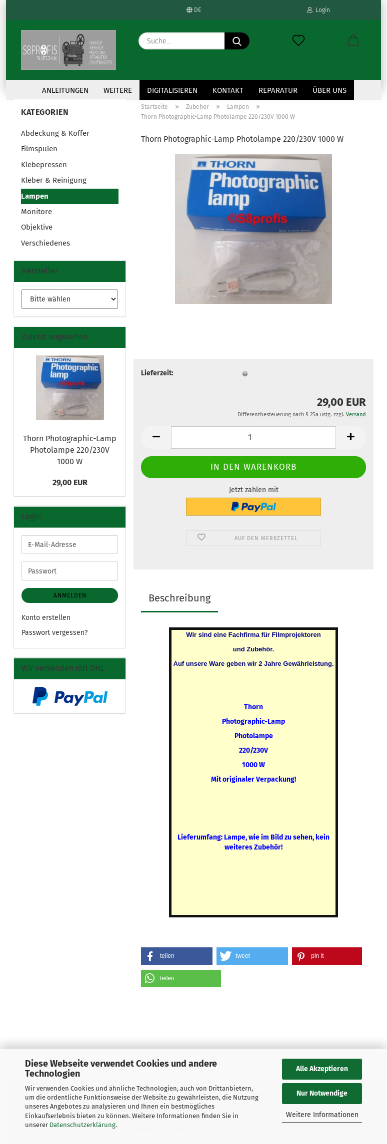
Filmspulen (39, 148)
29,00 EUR (70, 482)
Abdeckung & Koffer (55, 133)
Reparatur (278, 90)
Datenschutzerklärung (83, 1125)
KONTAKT (228, 90)
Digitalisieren (172, 90)
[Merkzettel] (298, 41)
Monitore (36, 211)
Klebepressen (44, 164)
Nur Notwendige (322, 1093)
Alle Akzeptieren (322, 1069)
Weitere (118, 90)
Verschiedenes (45, 243)
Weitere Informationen (322, 1115)
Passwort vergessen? (55, 632)
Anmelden (70, 595)
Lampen (34, 196)
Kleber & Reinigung (53, 180)
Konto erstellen (46, 617)
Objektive (36, 227)
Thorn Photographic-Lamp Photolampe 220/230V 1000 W (69, 450)
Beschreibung (179, 598)
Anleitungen (65, 90)
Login (318, 9)
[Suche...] (237, 40)
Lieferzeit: (157, 373)
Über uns (329, 90)
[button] (353, 41)
